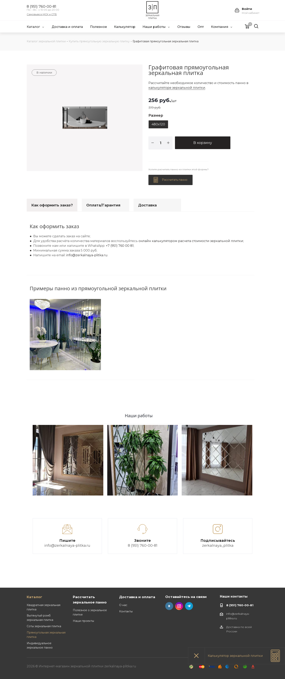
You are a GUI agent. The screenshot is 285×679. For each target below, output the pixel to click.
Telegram (189, 606)
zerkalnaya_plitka (218, 545)
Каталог (34, 597)
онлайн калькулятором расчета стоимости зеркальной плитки (191, 241)
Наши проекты (83, 621)
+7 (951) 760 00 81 (120, 246)
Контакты (126, 611)
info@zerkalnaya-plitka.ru (86, 255)
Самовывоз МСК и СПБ (42, 14)
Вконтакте (169, 606)
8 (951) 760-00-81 (41, 6)
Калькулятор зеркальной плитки (235, 656)
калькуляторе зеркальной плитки (176, 88)
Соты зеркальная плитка (44, 626)
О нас (123, 605)
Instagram (179, 606)
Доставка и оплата (137, 597)
